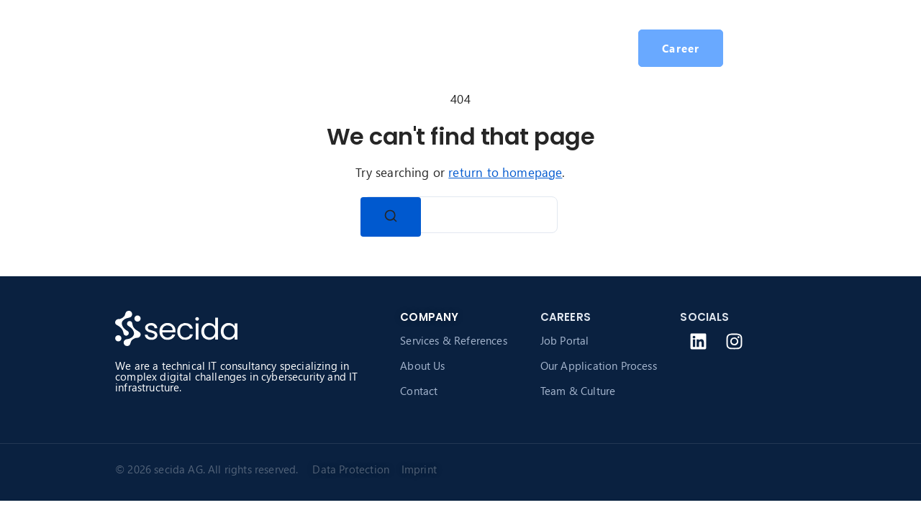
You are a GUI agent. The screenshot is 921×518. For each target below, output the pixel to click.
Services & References (453, 340)
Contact (418, 390)
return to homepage (505, 172)
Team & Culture (577, 390)
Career (494, 48)
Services (338, 48)
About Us (422, 365)
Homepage (263, 48)
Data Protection (353, 469)
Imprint (419, 469)
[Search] (390, 217)
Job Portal (564, 340)
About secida (417, 48)
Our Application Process (598, 365)
